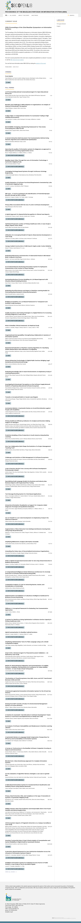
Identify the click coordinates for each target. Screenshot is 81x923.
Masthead (35, 15)
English (58, 26)
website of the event (41, 63)
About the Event (23, 15)
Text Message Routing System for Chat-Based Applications (23, 494)
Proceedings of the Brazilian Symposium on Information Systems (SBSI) (36, 12)
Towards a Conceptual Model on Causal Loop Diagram (21, 397)
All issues (13, 15)
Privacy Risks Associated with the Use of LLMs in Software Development (27, 204)
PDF (8, 82)
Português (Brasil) (61, 23)
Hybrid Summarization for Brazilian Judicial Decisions (21, 632)
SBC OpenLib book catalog (16, 59)
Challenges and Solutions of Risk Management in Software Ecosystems (26, 457)
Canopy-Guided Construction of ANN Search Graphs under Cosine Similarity (28, 246)
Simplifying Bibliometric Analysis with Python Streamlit (21, 541)
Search (71, 15)
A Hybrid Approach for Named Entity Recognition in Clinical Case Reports (27, 214)
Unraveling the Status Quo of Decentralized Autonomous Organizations (27, 551)
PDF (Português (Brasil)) (15, 155)
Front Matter (9, 76)
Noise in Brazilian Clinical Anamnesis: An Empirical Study (22, 325)
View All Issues (10, 871)
